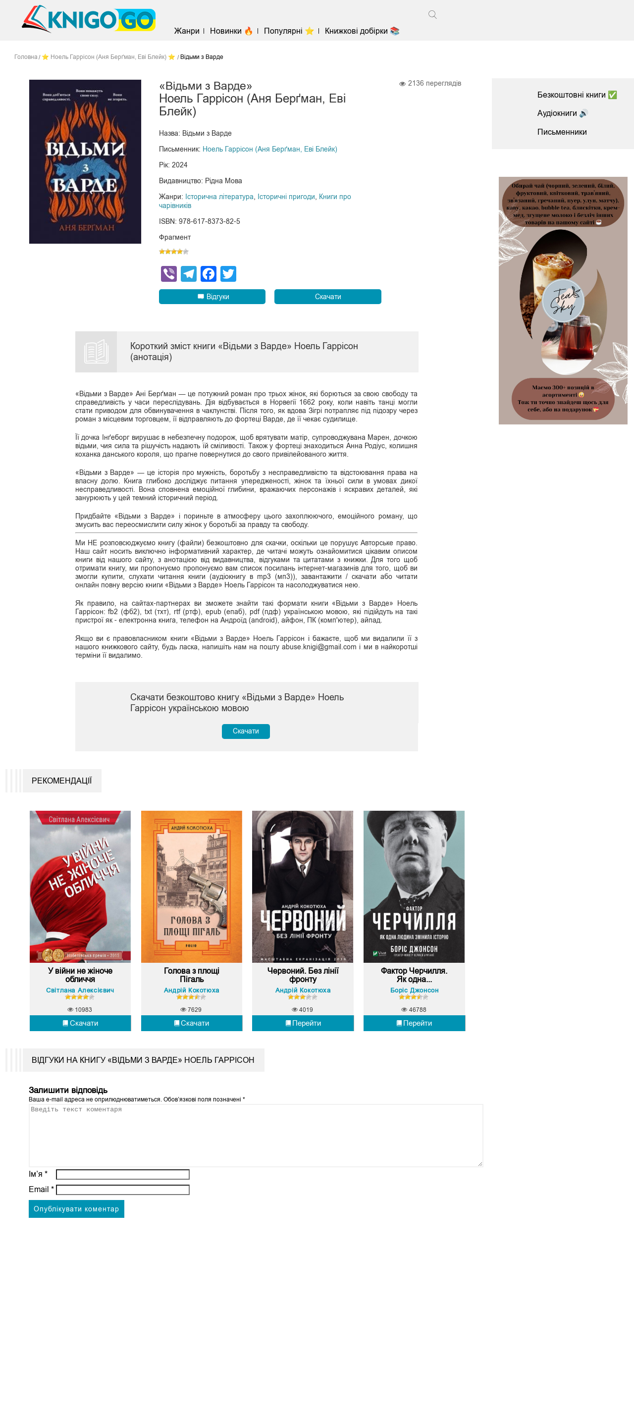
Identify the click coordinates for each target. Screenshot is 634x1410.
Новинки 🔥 (234, 31)
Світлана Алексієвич (80, 996)
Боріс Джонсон (414, 996)
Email (41, 1207)
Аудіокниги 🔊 (563, 113)
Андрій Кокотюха (191, 996)
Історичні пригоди (286, 197)
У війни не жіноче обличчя (80, 981)
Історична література (219, 197)
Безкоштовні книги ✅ (577, 95)
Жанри (189, 31)
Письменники (562, 132)
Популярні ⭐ (291, 31)
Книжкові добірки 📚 (364, 31)
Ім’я (38, 1192)
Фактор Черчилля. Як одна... (414, 981)
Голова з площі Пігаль (191, 981)
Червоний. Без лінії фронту (302, 981)
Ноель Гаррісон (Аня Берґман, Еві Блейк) (270, 150)
